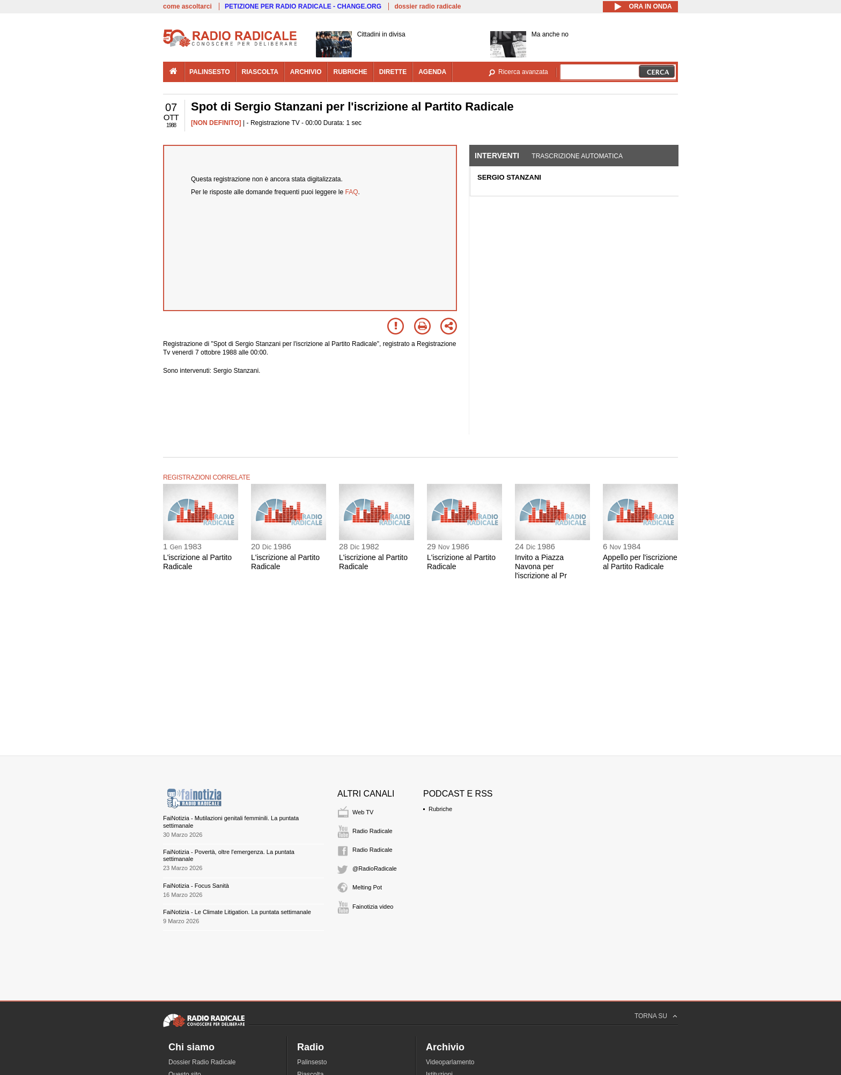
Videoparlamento (450, 1062)
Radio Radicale (372, 831)
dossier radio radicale (427, 6)
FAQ (351, 192)
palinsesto (209, 72)
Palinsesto (312, 1062)
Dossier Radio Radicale (201, 1062)
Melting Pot (367, 887)
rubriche (350, 72)
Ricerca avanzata (523, 72)
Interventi (497, 155)
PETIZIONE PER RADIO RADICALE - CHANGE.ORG (303, 6)
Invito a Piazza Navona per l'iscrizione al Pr (541, 566)
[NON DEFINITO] (216, 123)
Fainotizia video (372, 906)
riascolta (260, 72)
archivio (306, 72)
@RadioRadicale (374, 868)
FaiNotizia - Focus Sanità (196, 885)
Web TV (362, 812)
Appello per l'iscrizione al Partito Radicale (640, 562)
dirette (393, 72)
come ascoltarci (187, 6)
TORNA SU (651, 1016)
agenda (432, 72)
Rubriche (440, 809)
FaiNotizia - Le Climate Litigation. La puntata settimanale (237, 912)
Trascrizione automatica (577, 156)
